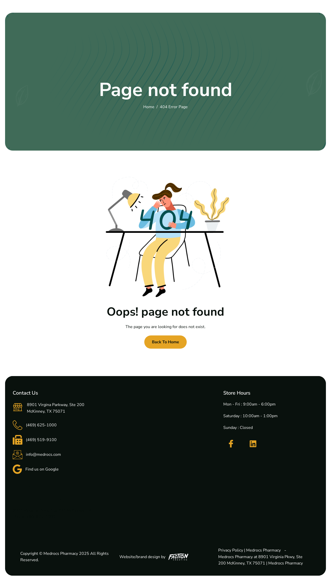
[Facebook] (231, 444)
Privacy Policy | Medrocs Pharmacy (249, 550)
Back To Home (165, 342)
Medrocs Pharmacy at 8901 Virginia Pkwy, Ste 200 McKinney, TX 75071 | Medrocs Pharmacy (260, 560)
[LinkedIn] (253, 443)
